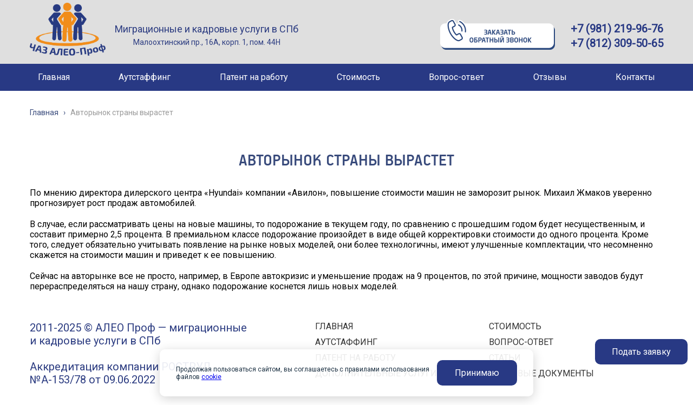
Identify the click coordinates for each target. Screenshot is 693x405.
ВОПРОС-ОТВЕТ (521, 342)
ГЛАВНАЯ (334, 326)
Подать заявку (641, 352)
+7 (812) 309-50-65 (617, 43)
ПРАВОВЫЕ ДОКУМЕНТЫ (541, 373)
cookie (211, 377)
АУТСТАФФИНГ (346, 342)
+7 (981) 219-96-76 (617, 28)
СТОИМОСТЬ (515, 326)
